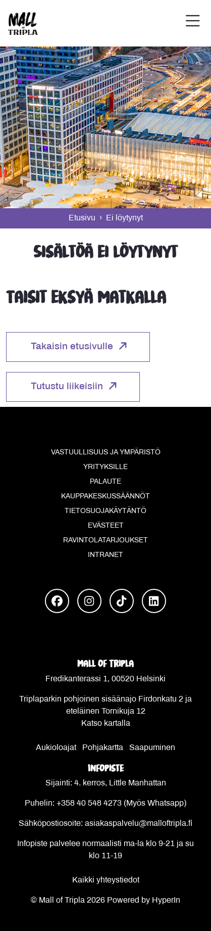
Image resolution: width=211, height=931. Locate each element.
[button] (193, 23)
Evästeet (106, 526)
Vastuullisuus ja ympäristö (106, 452)
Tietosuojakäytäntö (105, 511)
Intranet (105, 555)
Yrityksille (105, 467)
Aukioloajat (56, 748)
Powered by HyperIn (143, 900)
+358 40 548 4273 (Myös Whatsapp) (121, 803)
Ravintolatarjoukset (105, 540)
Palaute (105, 482)
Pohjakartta (102, 748)
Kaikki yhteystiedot (105, 880)
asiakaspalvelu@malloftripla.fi (138, 823)
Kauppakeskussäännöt (105, 496)
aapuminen (155, 748)
